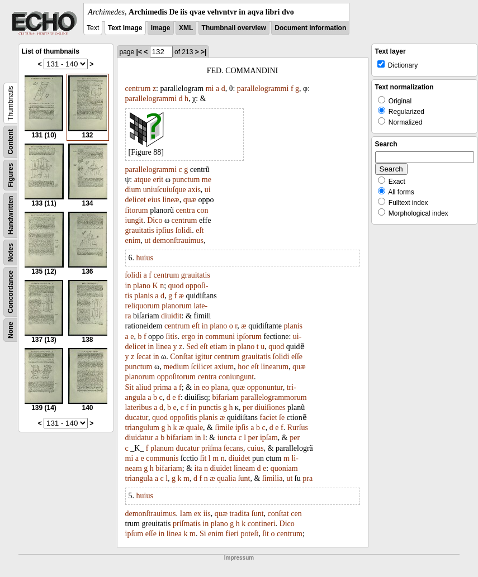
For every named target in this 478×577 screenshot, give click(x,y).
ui (208, 189)
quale (194, 427)
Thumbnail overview (234, 28)
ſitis (172, 336)
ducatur (136, 417)
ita (198, 468)
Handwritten (11, 215)
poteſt (249, 534)
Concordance (11, 291)
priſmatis (187, 523)
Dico (154, 220)
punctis (209, 407)
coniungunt (236, 377)
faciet (268, 417)
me (206, 179)
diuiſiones (269, 407)
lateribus (138, 407)
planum (162, 448)
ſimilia (272, 478)
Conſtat (181, 356)
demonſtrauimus (178, 240)
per (248, 407)
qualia (226, 478)
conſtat (278, 513)
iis (206, 513)
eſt (199, 230)
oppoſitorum (176, 377)
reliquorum (142, 306)
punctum (186, 179)
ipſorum (249, 336)
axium (224, 367)
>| (203, 52)
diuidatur (139, 437)
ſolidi (184, 230)
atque (142, 179)
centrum (138, 88)
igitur (203, 356)
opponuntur (265, 387)
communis (162, 458)
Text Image (125, 28)
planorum (177, 306)
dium (133, 189)
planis (143, 296)
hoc (243, 367)
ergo (189, 336)
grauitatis (139, 230)
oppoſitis (183, 417)
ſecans (233, 448)
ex (197, 513)
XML (186, 28)
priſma (211, 448)
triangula (139, 478)
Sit (129, 387)
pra (307, 478)
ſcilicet (201, 367)
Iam (186, 513)
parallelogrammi (263, 88)
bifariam (225, 397)
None (11, 330)
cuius (255, 448)
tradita (240, 513)
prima (162, 387)
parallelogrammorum (273, 397)
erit (158, 179)
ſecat (143, 356)
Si (203, 534)
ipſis (242, 427)
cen (296, 513)
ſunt (244, 478)
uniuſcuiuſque (164, 189)
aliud (144, 387)
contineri (262, 523)
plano (141, 286)
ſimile (224, 427)
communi (220, 336)
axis (194, 189)
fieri (232, 534)
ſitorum (136, 210)
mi (210, 88)
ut (148, 240)
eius (154, 199)
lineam (244, 468)
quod (176, 286)
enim (133, 240)
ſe (282, 417)
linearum (274, 367)
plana (219, 387)
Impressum (239, 558)
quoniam (284, 468)
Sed (192, 346)
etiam (218, 346)
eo (205, 387)
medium (176, 367)
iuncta (226, 437)
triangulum (142, 427)
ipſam (269, 437)
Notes (11, 252)
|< (139, 52)
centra (185, 210)
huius (144, 258)
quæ (189, 199)
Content (11, 141)
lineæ (170, 199)
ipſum (134, 534)
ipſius (164, 230)
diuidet (239, 458)
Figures (11, 175)
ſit (203, 458)
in (128, 286)
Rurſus (297, 427)
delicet (135, 199)
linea (163, 346)
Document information (310, 28)
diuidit (171, 316)
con (202, 210)
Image (161, 28)
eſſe (296, 356)
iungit (134, 220)
